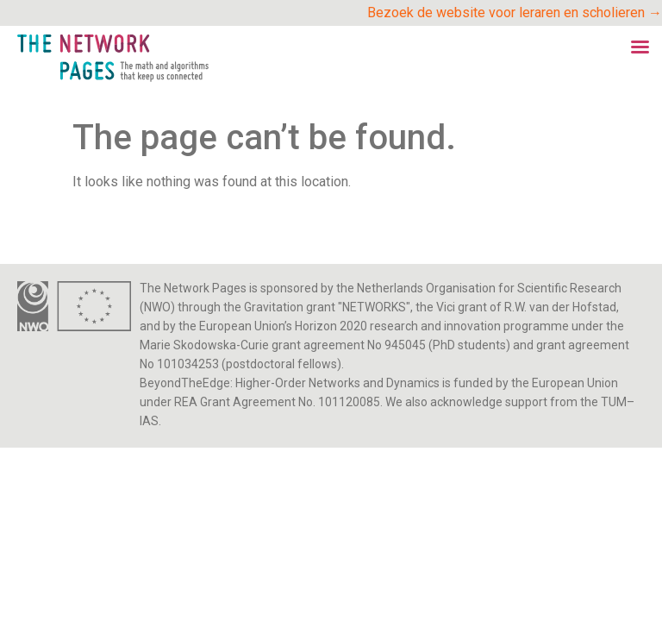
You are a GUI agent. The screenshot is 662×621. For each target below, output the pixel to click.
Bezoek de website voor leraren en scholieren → (514, 12)
